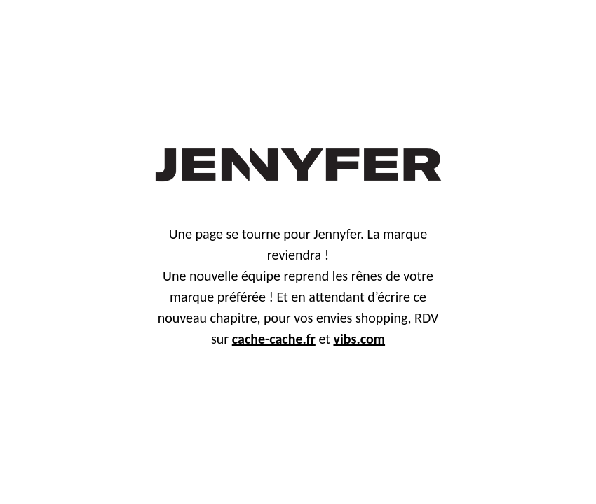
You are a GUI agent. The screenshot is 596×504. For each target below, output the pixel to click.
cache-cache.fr (274, 338)
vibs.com (359, 338)
